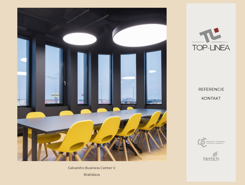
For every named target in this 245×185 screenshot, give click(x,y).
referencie (211, 89)
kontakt (211, 98)
